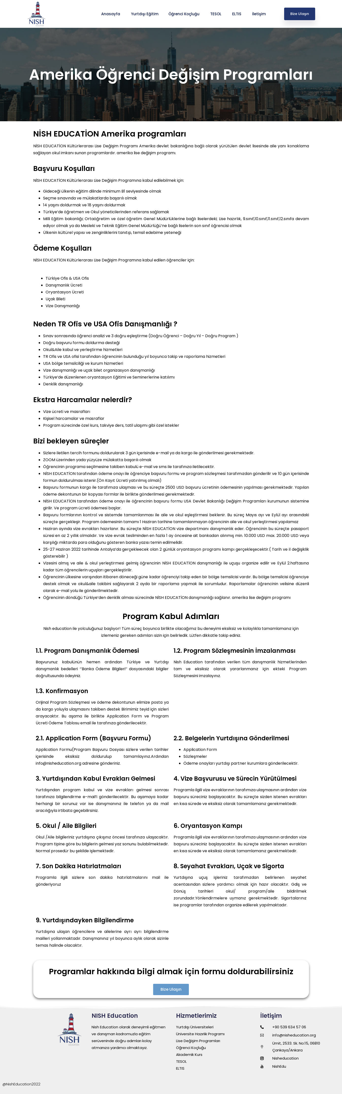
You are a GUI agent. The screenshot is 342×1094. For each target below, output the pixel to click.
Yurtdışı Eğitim (145, 13)
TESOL (216, 13)
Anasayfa (111, 13)
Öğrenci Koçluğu (184, 13)
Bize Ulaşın (299, 13)
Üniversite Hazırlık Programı (200, 1033)
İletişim (259, 13)
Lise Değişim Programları (198, 1040)
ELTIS (237, 13)
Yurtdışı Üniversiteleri (194, 1027)
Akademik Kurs (189, 1054)
